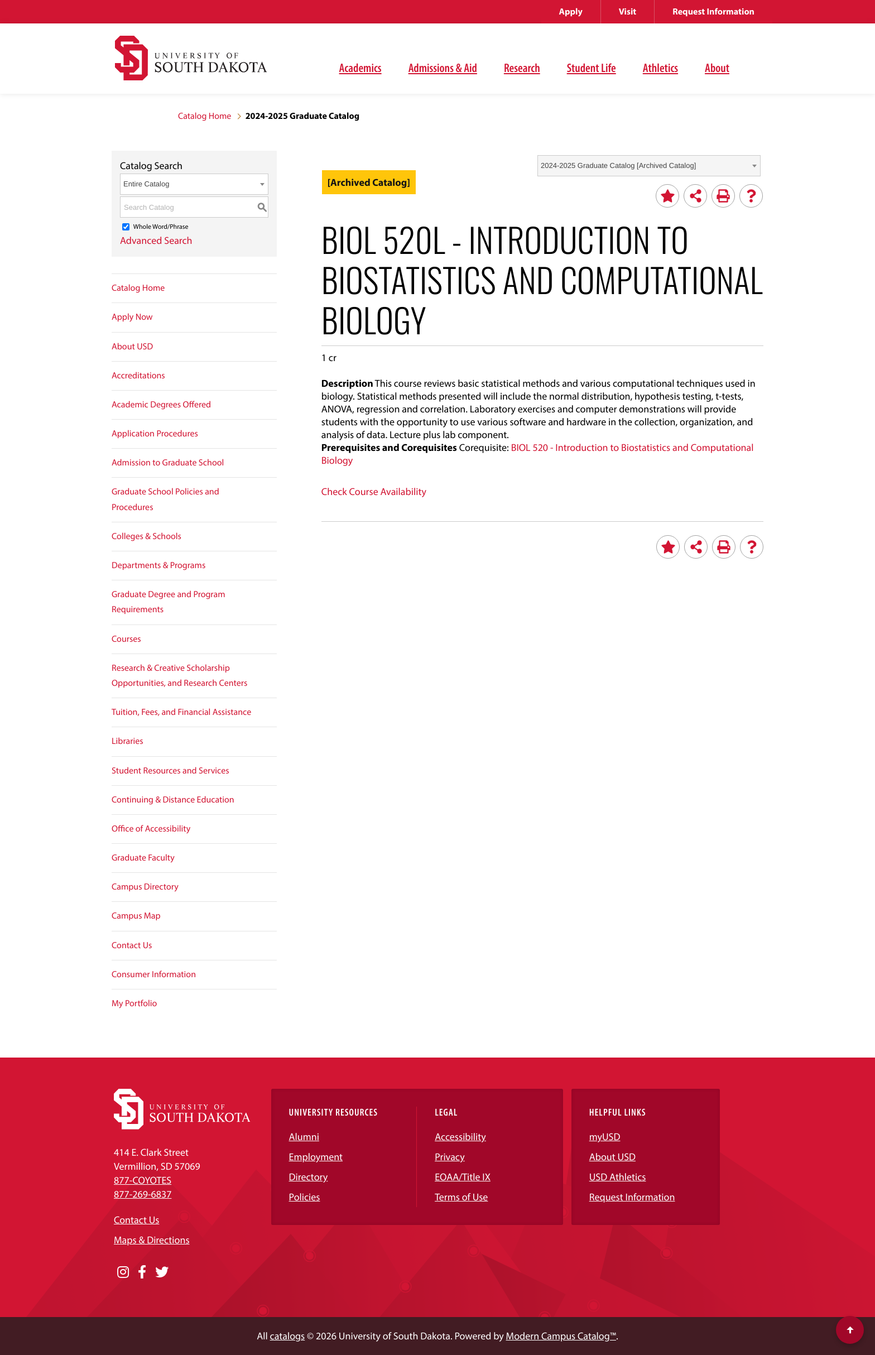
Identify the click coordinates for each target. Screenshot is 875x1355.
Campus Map (136, 915)
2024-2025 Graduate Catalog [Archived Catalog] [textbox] (618, 165)
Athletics (660, 67)
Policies (304, 1196)
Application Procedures (155, 433)
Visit (627, 11)
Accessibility (460, 1136)
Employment (316, 1156)
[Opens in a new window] (123, 1272)
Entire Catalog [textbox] (146, 184)
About (717, 67)
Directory (308, 1176)
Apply (571, 11)
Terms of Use (461, 1196)
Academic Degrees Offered (161, 404)
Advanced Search (156, 240)
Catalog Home (204, 116)
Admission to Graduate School (168, 462)
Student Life (591, 67)
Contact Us (132, 945)
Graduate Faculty (143, 857)
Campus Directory (145, 886)
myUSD (605, 1136)
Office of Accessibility (151, 828)
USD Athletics (617, 1176)
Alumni (304, 1136)
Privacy (450, 1156)
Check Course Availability (373, 491)
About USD (132, 346)
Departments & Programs (158, 565)
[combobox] (649, 165)
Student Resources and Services (170, 770)
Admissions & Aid (442, 67)
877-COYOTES (142, 1180)
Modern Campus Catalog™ (561, 1335)
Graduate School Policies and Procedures (165, 499)
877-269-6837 (142, 1194)
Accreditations (138, 375)
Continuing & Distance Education (173, 799)
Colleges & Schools (146, 536)
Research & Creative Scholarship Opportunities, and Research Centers (179, 675)
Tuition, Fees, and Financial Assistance (181, 712)
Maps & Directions (152, 1239)
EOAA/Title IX (463, 1176)
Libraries (127, 741)
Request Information (713, 11)
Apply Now (132, 317)
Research (522, 67)
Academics (360, 67)
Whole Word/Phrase (161, 227)
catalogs (287, 1335)
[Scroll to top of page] (850, 1330)
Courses (126, 639)
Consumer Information (154, 974)
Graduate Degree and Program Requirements (168, 602)
